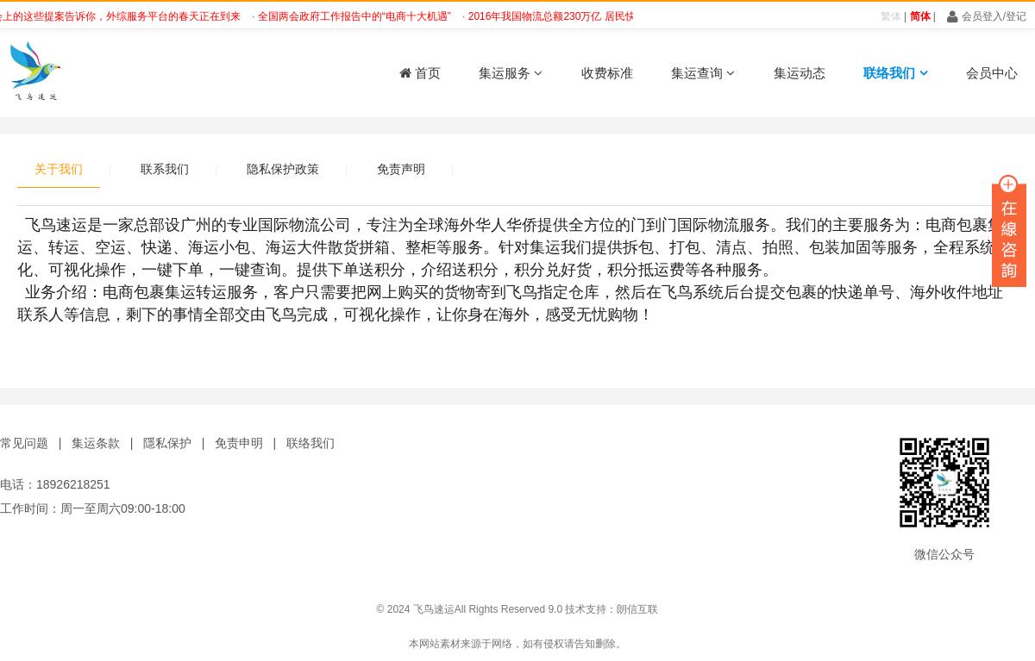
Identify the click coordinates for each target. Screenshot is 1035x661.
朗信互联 (637, 609)
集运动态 (799, 72)
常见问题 (24, 443)
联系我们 (165, 169)
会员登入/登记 (986, 16)
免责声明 (401, 169)
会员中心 (992, 72)
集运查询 (703, 72)
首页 (420, 72)
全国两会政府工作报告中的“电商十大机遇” (357, 16)
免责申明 (239, 443)
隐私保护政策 (283, 169)
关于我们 (58, 169)
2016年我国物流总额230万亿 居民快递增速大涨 (581, 16)
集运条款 (96, 443)
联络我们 (895, 72)
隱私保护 (167, 443)
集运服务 (511, 72)
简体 (920, 16)
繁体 (891, 16)
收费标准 (607, 72)
